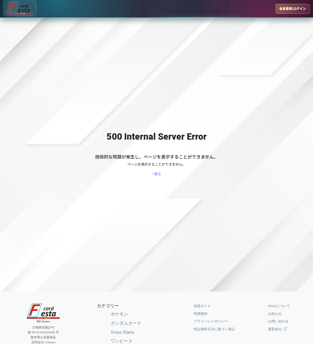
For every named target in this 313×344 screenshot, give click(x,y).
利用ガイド (202, 306)
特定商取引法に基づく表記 (214, 329)
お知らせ (275, 313)
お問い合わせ (278, 321)
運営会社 (277, 329)
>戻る (156, 173)
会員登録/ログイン (292, 8)
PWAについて (279, 306)
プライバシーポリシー (211, 321)
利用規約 (200, 313)
